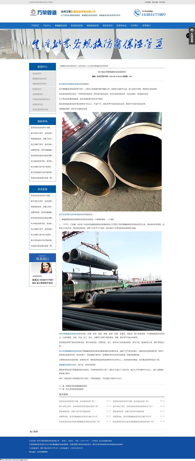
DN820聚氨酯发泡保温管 (69, 334)
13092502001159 (77, 448)
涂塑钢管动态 (38, 94)
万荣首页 (35, 25)
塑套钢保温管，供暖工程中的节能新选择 (74, 411)
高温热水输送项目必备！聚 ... (42, 178)
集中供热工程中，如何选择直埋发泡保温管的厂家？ (79, 406)
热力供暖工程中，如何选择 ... (42, 144)
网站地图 (155, 2)
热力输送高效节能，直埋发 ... (42, 161)
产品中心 (47, 25)
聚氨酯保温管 (61, 25)
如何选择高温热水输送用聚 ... (42, 156)
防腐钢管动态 (38, 104)
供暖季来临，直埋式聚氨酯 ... (42, 150)
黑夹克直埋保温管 (99, 444)
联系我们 (146, 25)
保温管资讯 (108, 25)
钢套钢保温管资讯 (40, 84)
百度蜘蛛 (148, 2)
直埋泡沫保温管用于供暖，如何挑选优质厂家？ (77, 401)
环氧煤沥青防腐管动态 (41, 99)
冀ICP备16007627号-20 (49, 448)
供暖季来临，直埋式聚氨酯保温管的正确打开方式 (78, 417)
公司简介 (135, 25)
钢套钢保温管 (93, 25)
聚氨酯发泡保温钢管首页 (68, 66)
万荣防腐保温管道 (36, 444)
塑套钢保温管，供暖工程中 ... (42, 139)
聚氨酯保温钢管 (65, 365)
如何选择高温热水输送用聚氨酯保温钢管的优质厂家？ (80, 422)
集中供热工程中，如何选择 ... (42, 133)
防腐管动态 (122, 25)
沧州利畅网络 (42, 452)
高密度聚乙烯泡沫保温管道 (80, 444)
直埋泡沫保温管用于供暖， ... (42, 128)
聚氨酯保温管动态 (40, 79)
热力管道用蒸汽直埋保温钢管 (70, 214)
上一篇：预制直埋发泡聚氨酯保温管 (73, 386)
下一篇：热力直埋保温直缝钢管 (71, 389)
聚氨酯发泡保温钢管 (60, 444)
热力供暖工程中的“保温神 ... (41, 167)
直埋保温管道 (77, 25)
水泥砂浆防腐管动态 (40, 109)
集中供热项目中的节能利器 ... (42, 172)
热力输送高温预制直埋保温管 (70, 84)
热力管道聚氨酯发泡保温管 (69, 351)
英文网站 (162, 2)
